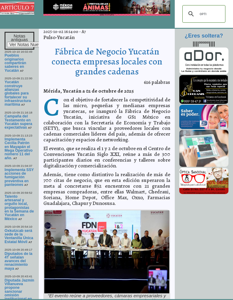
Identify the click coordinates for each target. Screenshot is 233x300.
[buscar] (203, 14)
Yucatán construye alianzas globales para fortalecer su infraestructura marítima (18, 93)
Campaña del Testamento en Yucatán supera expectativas (18, 122)
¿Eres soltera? (204, 36)
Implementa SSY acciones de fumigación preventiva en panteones (19, 177)
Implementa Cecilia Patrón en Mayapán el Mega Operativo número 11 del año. (18, 148)
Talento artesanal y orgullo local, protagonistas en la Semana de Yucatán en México (19, 207)
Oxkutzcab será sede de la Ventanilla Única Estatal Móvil (19, 236)
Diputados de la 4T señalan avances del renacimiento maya (18, 261)
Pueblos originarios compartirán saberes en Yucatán (15, 62)
